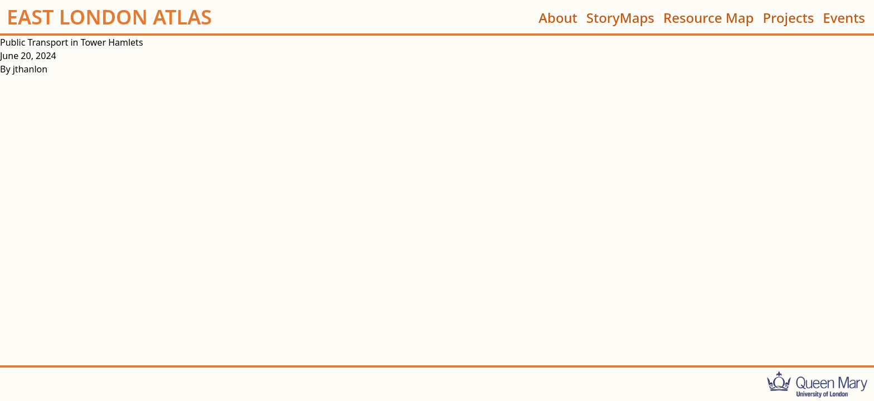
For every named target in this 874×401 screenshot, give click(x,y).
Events (844, 17)
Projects (788, 17)
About (557, 17)
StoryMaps (620, 17)
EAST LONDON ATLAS (109, 17)
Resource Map (708, 17)
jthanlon (30, 69)
